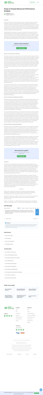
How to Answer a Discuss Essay (10, 277)
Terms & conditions (9, 354)
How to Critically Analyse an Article (11, 255)
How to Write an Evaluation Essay (10, 263)
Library (28, 311)
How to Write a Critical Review (10, 275)
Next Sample (35, 218)
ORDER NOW (32, 2)
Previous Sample (8, 218)
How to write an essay (9, 235)
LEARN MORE (21, 156)
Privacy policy (19, 354)
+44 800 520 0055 (19, 327)
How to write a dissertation (9, 241)
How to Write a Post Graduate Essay (11, 269)
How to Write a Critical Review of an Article (12, 257)
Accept (36, 393)
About (17, 309)
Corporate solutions (19, 318)
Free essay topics (8, 238)
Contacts (17, 320)
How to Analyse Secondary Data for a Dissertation (13, 272)
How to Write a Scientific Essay (10, 252)
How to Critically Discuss (9, 260)
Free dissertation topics (9, 244)
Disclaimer (35, 354)
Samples (28, 322)
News (16, 311)
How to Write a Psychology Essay (10, 266)
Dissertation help (30, 320)
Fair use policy (18, 313)
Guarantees (17, 315)
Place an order (22, 48)
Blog (28, 309)
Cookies (27, 354)
